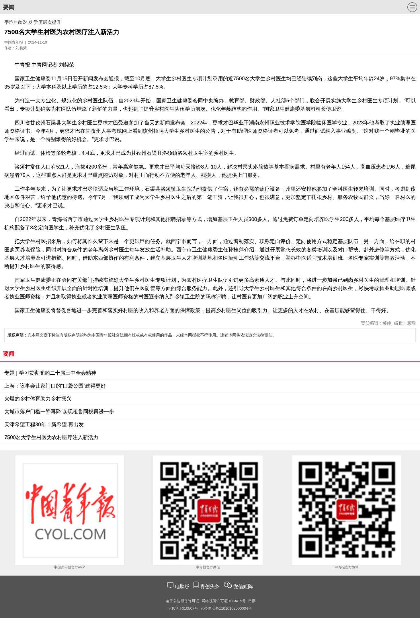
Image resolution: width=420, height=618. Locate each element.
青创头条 (210, 586)
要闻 (8, 7)
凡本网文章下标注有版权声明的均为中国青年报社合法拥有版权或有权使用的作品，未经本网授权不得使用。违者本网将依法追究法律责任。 (141, 335)
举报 (251, 601)
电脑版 (182, 586)
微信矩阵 (243, 586)
